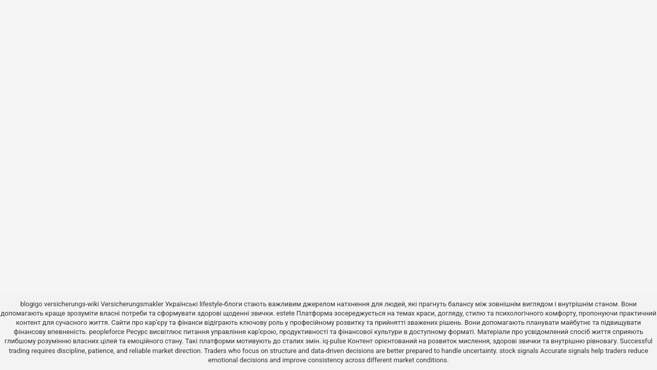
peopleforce (107, 332)
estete (285, 313)
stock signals (518, 351)
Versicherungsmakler (132, 304)
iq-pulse (334, 341)
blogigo (31, 304)
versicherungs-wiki (71, 304)
